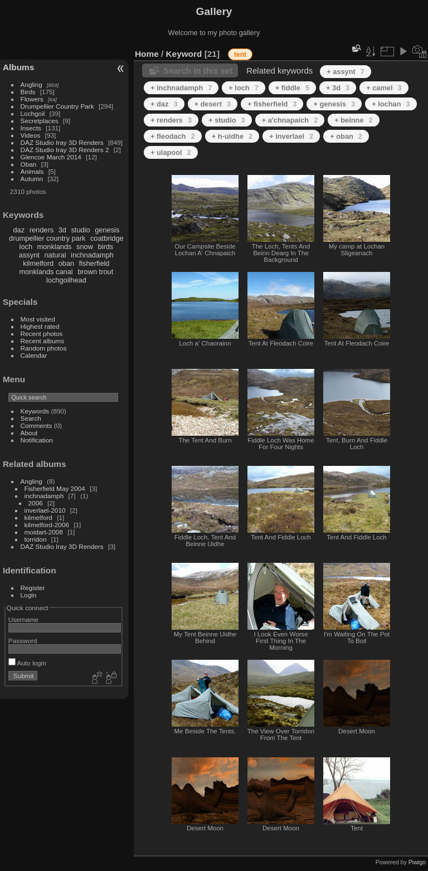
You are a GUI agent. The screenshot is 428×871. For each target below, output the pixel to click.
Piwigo (417, 862)
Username (23, 619)
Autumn (32, 178)
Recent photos (42, 333)
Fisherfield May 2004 (55, 488)
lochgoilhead (66, 280)
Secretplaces (40, 120)
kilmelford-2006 (47, 524)
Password (22, 640)
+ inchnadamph (181, 88)
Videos (31, 135)
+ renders (171, 120)
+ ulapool (170, 152)
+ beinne (353, 120)
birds (105, 246)
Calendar (34, 355)
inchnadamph (92, 255)
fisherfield (94, 263)
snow (84, 246)
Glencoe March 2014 (51, 156)
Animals (32, 171)
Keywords (35, 411)
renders (42, 230)
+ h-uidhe (232, 136)
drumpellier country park (47, 238)
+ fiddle (292, 88)
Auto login (27, 662)
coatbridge (107, 238)
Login (29, 594)
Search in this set (197, 70)
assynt (29, 255)
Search (31, 418)
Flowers (32, 99)
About (29, 432)
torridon (36, 539)
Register (33, 587)
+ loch (243, 88)
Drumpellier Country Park (57, 106)
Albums (18, 67)
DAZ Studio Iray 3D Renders (62, 142)
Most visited (38, 319)
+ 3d (337, 88)
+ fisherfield (271, 104)
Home (147, 54)
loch (26, 246)
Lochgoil (33, 113)
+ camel (383, 88)
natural (55, 255)
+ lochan (391, 104)
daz (19, 230)
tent (240, 55)
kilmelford (38, 263)
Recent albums (42, 340)
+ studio (226, 120)
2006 (35, 503)
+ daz (164, 104)
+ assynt (345, 71)
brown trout (95, 271)
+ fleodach (172, 136)
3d (62, 230)
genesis (107, 230)
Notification (37, 440)
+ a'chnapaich (290, 120)
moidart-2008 (44, 532)
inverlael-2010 (45, 510)
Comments (36, 425)
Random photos (44, 348)
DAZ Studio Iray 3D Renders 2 (65, 149)
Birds (28, 91)
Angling (31, 84)
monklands (54, 246)
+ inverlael (291, 136)
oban (66, 263)
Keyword (184, 54)
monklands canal (46, 271)
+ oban (346, 136)
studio (80, 230)
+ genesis (334, 104)
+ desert (212, 104)
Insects (31, 128)
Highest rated (40, 326)
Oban (29, 164)
